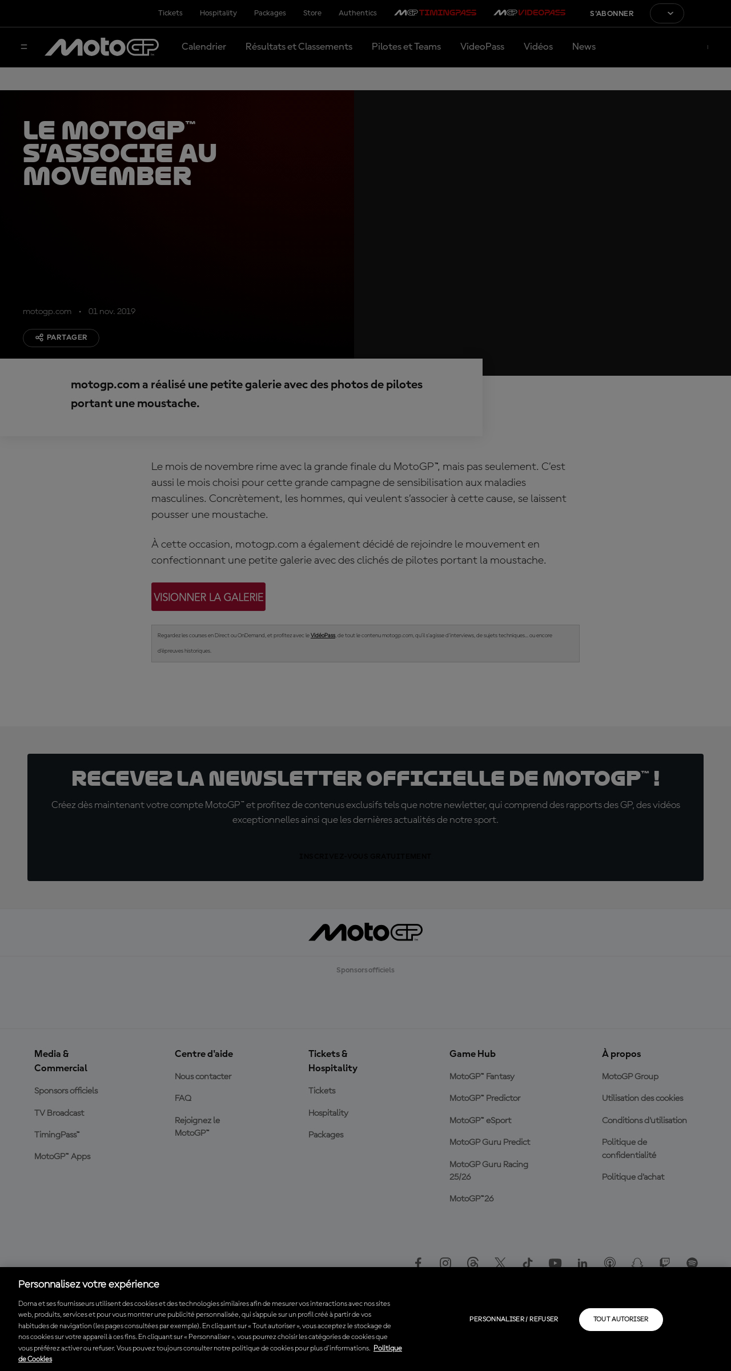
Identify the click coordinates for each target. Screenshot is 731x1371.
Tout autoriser (621, 1319)
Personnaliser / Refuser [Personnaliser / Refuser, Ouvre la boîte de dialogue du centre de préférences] (513, 1319)
